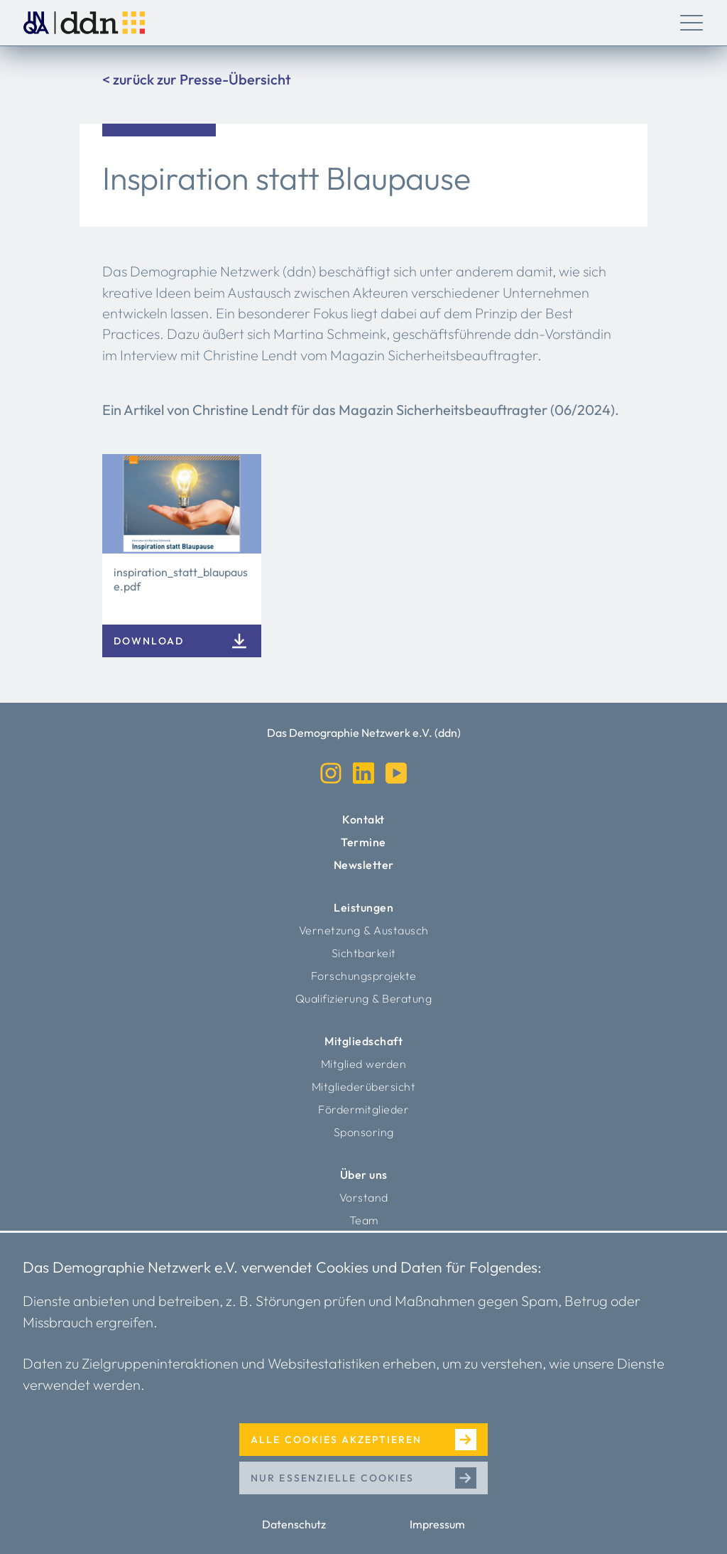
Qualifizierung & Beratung (363, 998)
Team (363, 1220)
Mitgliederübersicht (364, 1086)
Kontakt (363, 819)
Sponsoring (364, 1132)
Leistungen (363, 907)
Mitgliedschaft (363, 1041)
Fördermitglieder (363, 1109)
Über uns (364, 1174)
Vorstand (363, 1197)
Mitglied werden (364, 1064)
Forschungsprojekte (364, 975)
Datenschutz (294, 1524)
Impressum (437, 1524)
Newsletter (364, 865)
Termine (363, 842)
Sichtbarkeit (364, 953)
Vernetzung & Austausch (364, 930)
